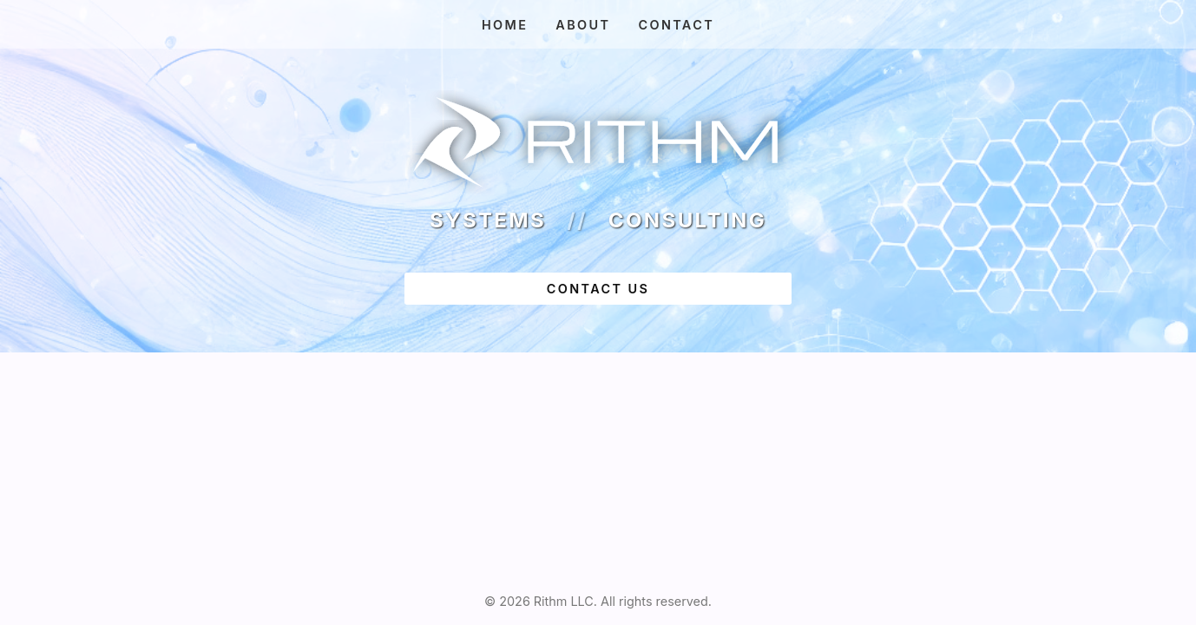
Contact (676, 24)
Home (505, 24)
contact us (598, 288)
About (582, 24)
